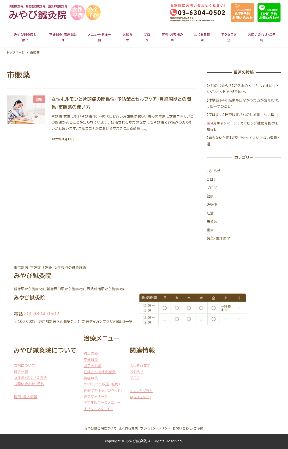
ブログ (212, 188)
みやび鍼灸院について (100, 428)
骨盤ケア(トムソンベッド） (103, 390)
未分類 (212, 222)
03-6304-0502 (42, 314)
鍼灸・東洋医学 (218, 238)
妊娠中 (212, 205)
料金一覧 (21, 372)
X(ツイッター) (140, 397)
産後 (210, 230)
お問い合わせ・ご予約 (188, 428)
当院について (24, 365)
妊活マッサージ (96, 397)
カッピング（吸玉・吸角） (102, 384)
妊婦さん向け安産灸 (99, 372)
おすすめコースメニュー (102, 403)
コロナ (212, 179)
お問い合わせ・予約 (29, 384)
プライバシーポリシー (155, 428)
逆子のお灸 (93, 366)
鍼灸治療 (91, 353)
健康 (210, 196)
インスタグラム (141, 391)
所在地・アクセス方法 (30, 378)
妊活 (210, 213)
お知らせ (214, 171)
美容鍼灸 (91, 378)
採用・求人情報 (25, 397)
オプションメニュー (98, 409)
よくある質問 (140, 365)
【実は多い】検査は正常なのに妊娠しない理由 (242, 115)
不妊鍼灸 (91, 360)
